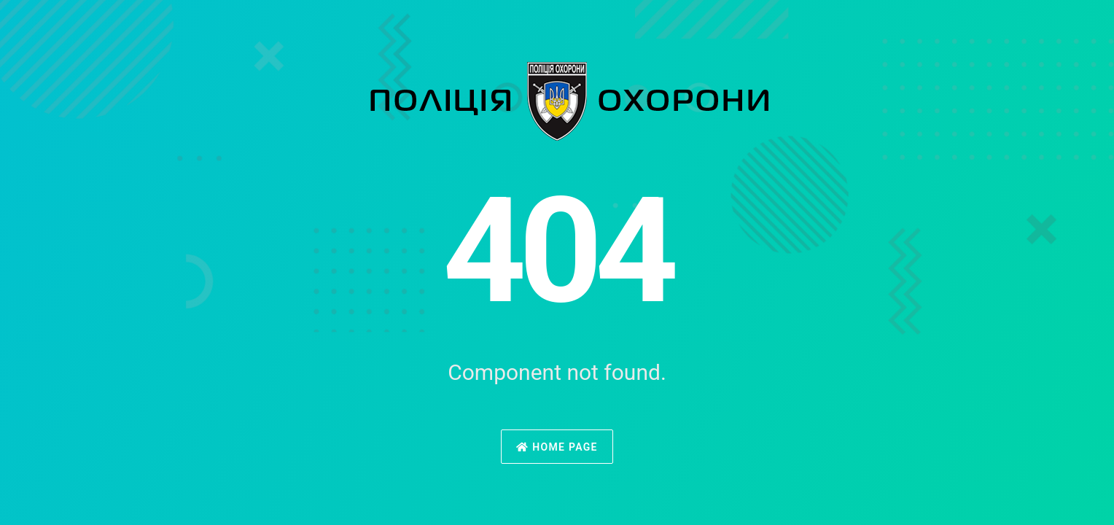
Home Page (557, 447)
